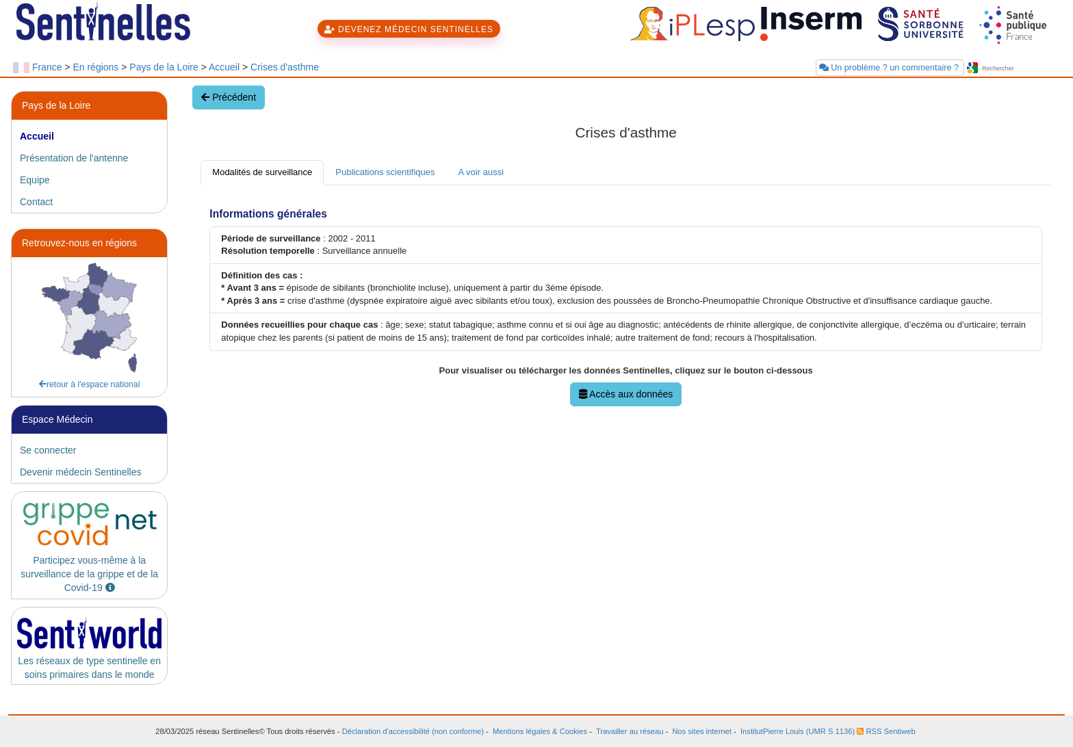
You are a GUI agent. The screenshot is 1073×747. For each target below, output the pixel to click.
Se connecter (48, 450)
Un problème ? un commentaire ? (890, 68)
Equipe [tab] (35, 179)
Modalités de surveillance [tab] (262, 172)
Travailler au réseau (629, 731)
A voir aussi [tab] (481, 172)
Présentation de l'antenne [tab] (74, 158)
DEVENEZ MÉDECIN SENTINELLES (408, 29)
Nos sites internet (701, 731)
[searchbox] (1020, 69)
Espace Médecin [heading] (57, 419)
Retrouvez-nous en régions (79, 242)
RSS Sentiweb (886, 731)
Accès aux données (626, 394)
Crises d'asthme (284, 67)
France (47, 67)
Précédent (228, 97)
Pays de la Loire (163, 67)
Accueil (224, 67)
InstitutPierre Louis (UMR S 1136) (797, 731)
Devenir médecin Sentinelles (80, 472)
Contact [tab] (36, 201)
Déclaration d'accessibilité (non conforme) (413, 731)
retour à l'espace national (89, 384)
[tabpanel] (626, 303)
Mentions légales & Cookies (540, 731)
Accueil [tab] (37, 136)
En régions (95, 67)
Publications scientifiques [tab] (385, 172)
